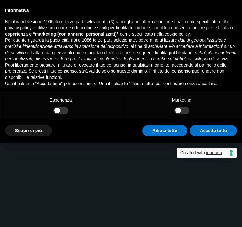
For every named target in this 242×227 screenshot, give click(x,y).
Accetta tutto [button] (213, 130)
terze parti (102, 40)
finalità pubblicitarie (173, 52)
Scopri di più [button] (28, 130)
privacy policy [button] (18, 27)
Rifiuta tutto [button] (165, 130)
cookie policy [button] (177, 34)
